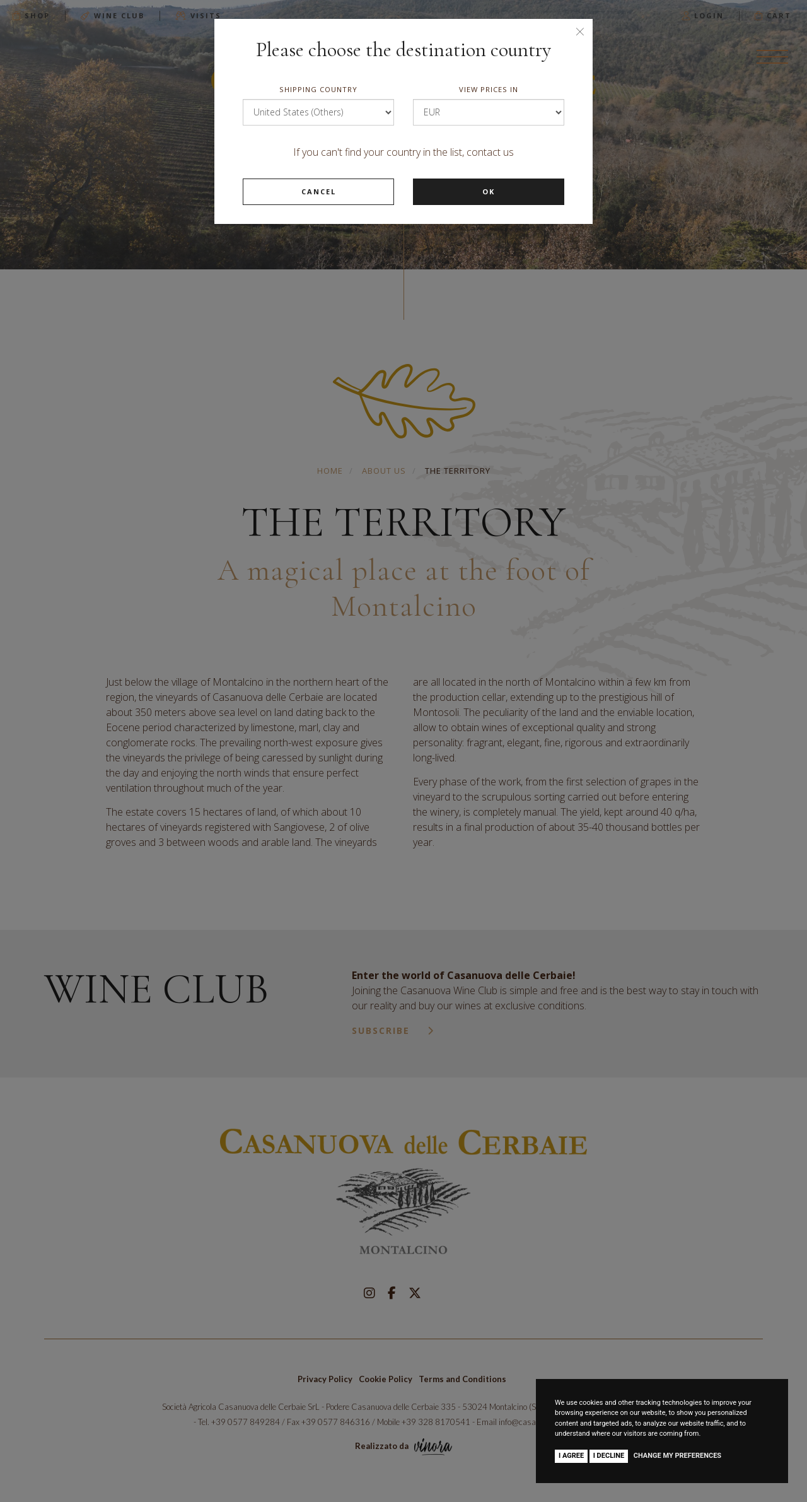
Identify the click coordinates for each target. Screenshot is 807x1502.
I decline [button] (609, 1456)
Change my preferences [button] (677, 1456)
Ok (488, 191)
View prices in (488, 89)
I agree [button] (571, 1456)
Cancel (318, 191)
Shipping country (318, 89)
